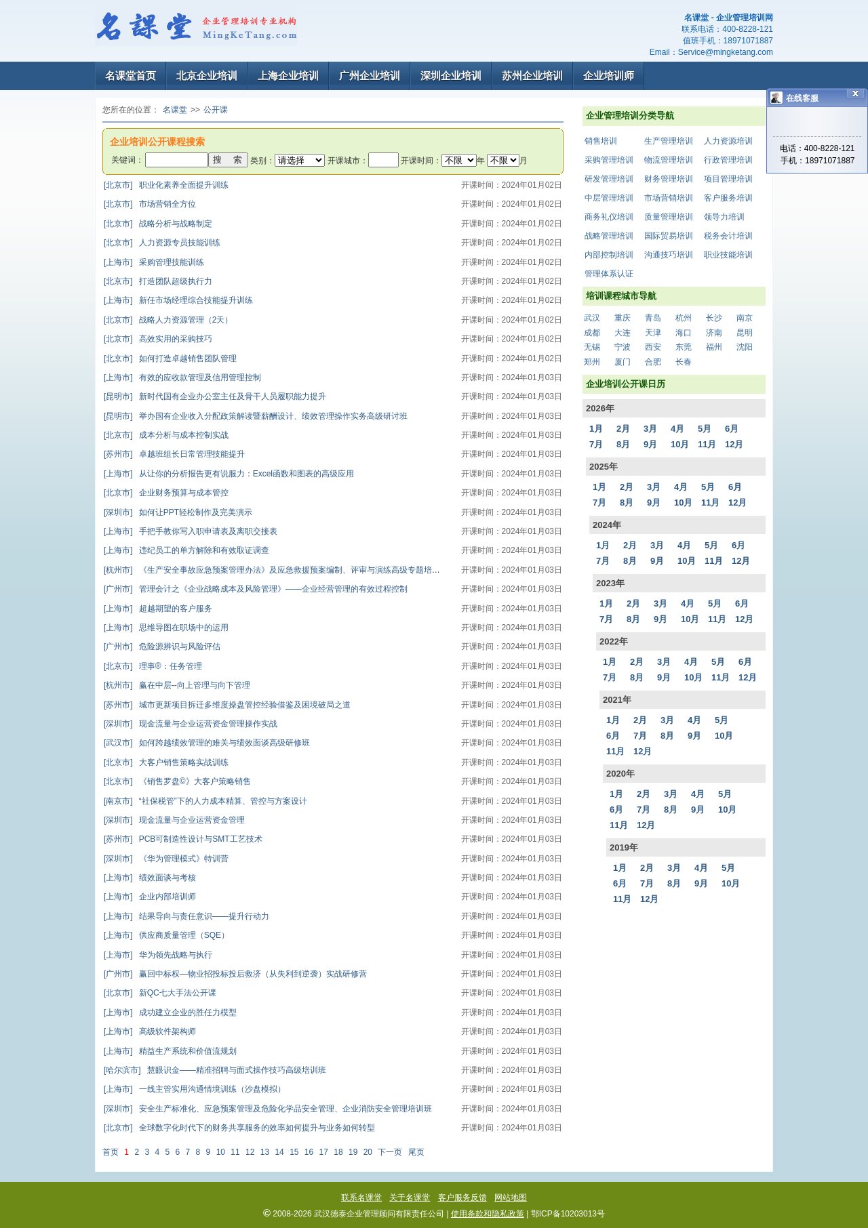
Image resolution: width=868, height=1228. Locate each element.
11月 (707, 444)
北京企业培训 (206, 75)
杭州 (683, 318)
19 (353, 1152)
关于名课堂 (409, 1197)
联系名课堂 (361, 1197)
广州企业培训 (369, 75)
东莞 (683, 347)
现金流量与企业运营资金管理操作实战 (190, 724)
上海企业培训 (288, 75)
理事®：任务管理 (153, 666)
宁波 (622, 347)
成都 (592, 332)
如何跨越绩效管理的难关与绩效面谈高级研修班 (207, 743)
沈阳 (744, 347)
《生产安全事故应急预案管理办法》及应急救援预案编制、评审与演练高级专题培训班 (276, 570)
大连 (622, 332)
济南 (714, 332)
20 (367, 1152)
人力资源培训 (728, 141)
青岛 (653, 318)
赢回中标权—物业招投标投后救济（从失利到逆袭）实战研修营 (235, 974)
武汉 (592, 318)
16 (308, 1152)
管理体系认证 (609, 274)
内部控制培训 (609, 255)
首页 (110, 1152)
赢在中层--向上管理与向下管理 (177, 685)
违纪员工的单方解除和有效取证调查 (186, 550)
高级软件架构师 (150, 1031)
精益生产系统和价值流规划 (170, 1051)
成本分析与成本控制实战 (166, 435)
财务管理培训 (668, 179)
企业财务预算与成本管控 (166, 492)
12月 (734, 444)
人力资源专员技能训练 (162, 242)
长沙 (714, 318)
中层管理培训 (609, 198)
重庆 (622, 318)
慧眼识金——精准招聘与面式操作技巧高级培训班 (215, 1070)
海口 (683, 332)
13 (264, 1152)
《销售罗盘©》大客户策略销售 (177, 781)
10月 (680, 444)
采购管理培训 (609, 160)
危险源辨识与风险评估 (162, 646)
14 (279, 1152)
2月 (623, 429)
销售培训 (601, 141)
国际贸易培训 (668, 236)
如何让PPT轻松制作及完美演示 (178, 512)
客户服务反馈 (462, 1197)
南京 (744, 318)
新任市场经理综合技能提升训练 (178, 300)
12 (249, 1152)
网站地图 (510, 1197)
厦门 (622, 362)
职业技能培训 (728, 255)
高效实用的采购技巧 (158, 339)
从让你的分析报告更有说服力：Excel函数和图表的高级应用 (229, 473)
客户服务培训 (728, 198)
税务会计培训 (728, 236)
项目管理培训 (728, 179)
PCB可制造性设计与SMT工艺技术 (183, 839)
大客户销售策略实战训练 (166, 762)
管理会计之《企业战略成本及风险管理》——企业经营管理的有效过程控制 (256, 589)
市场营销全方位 (150, 204)
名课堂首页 (130, 75)
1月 (596, 429)
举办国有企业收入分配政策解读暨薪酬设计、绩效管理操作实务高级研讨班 (256, 416)
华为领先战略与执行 (158, 955)
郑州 (592, 362)
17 (323, 1152)
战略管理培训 (609, 236)
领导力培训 (724, 217)
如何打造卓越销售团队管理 (170, 358)
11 (235, 1152)
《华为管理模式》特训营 (166, 858)
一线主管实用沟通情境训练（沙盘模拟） (194, 1089)
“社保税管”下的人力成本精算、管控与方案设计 (205, 801)
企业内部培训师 (150, 896)
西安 (653, 347)
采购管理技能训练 (154, 262)
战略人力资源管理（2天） (168, 320)
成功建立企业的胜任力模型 (170, 1012)
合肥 (653, 362)
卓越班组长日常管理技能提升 (174, 454)
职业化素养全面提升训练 (166, 185)
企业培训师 (608, 75)
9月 (650, 444)
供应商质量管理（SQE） (166, 935)
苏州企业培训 (532, 75)
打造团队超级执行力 (158, 281)
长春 (683, 362)
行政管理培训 (728, 160)
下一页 (390, 1152)
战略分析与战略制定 (158, 223)
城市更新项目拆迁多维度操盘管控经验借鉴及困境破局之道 (227, 705)
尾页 (416, 1152)
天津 (653, 332)
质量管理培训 (668, 217)
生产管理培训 (668, 141)
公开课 (215, 110)
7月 (596, 444)
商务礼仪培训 (609, 217)
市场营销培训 (668, 198)
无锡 (592, 347)
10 (220, 1152)
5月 (704, 429)
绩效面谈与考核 (150, 877)
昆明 (744, 332)
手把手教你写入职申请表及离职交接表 (190, 531)
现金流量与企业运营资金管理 (174, 820)
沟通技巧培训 (668, 255)
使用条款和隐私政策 (487, 1214)
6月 (731, 429)
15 (294, 1152)
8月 (623, 444)
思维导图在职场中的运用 (166, 627)
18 (338, 1152)
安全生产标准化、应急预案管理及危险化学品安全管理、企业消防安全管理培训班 (268, 1108)
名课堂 (175, 110)
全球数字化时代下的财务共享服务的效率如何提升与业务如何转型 (239, 1127)
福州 (714, 347)
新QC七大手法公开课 (160, 993)
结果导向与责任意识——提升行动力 (186, 916)
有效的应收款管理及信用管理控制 (182, 377)
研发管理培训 (609, 179)
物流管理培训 (668, 160)
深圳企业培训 (450, 75)
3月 (650, 429)
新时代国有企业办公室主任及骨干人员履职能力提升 (215, 396)
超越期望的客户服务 (158, 608)
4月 (677, 429)
